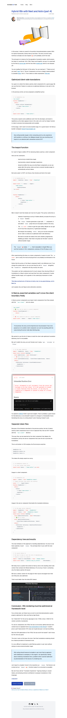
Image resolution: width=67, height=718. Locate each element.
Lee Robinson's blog (39, 708)
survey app (22, 63)
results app (39, 63)
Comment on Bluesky (17, 683)
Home (22, 4)
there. (19, 73)
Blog (27, 4)
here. (18, 71)
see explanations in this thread (37, 626)
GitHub (21, 413)
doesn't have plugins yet (28, 129)
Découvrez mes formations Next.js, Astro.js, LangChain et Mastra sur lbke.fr (30, 689)
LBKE (53, 17)
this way (47, 73)
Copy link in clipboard (29, 683)
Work (31, 4)
